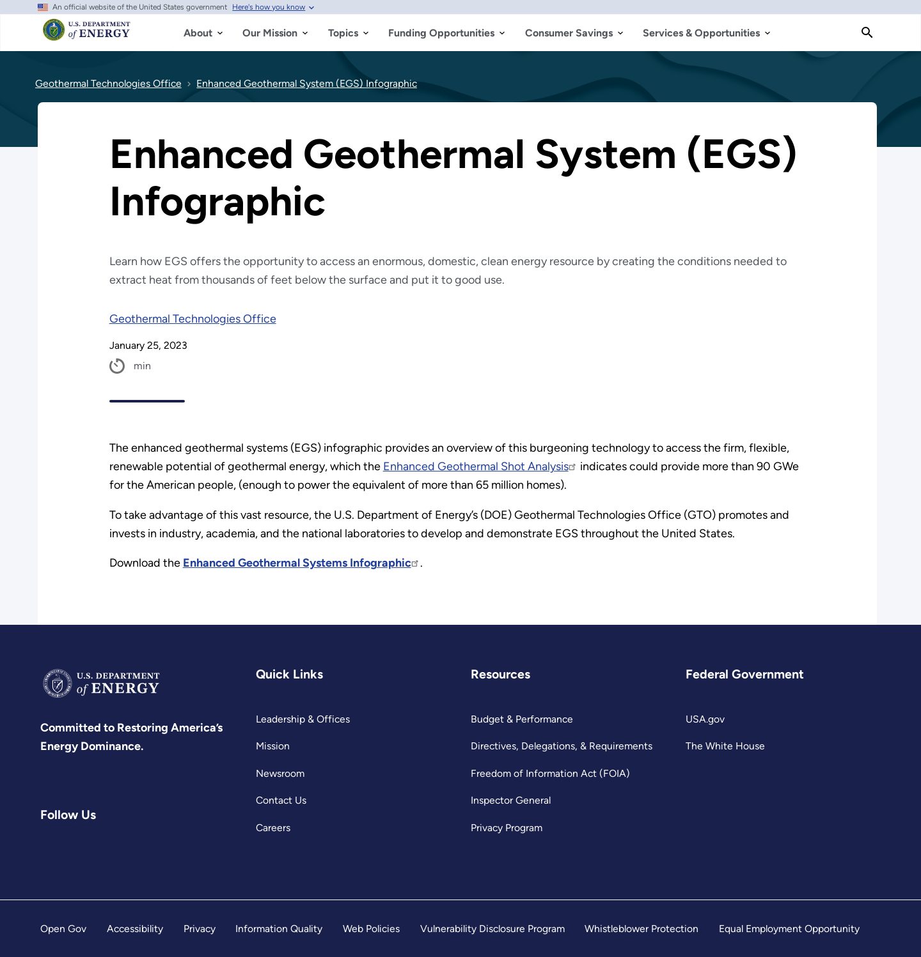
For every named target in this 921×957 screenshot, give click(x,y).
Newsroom (280, 773)
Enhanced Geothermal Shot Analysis (480, 466)
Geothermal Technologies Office (192, 319)
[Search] (867, 32)
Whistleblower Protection (641, 929)
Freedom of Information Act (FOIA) (550, 773)
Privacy (200, 929)
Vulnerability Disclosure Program (492, 929)
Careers (273, 828)
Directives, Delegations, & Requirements (561, 746)
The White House (725, 746)
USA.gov (705, 719)
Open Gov (63, 929)
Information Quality (278, 929)
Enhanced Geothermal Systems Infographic (301, 563)
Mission (273, 746)
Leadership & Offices (303, 719)
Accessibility (135, 929)
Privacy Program (506, 828)
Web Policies (371, 929)
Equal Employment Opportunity (789, 929)
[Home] (86, 36)
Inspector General (511, 800)
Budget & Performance (522, 719)
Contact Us (281, 800)
